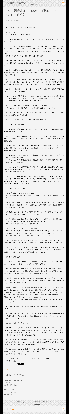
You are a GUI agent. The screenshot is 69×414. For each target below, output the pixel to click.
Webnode (37, 404)
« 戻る (6, 369)
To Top (63, 409)
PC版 (13, 409)
